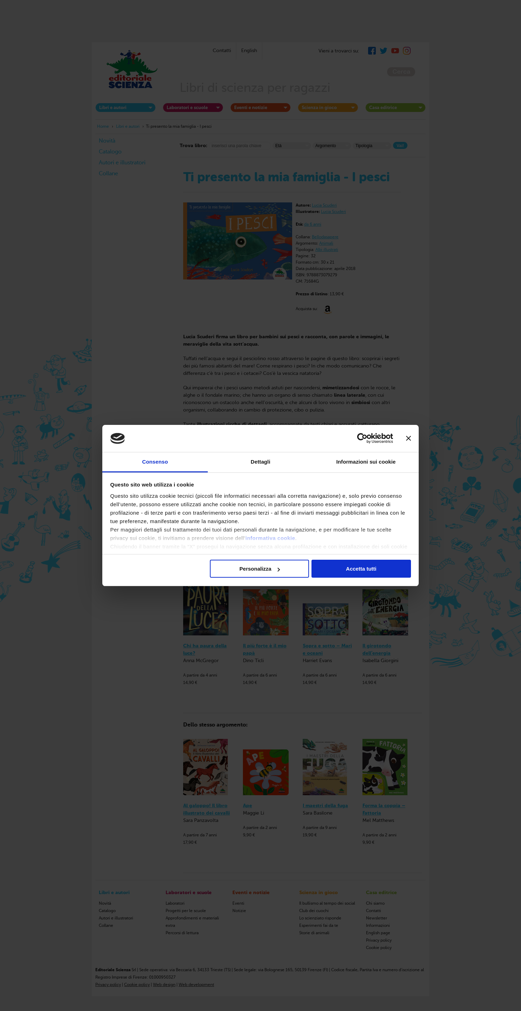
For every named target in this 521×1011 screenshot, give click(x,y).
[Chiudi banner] (408, 438)
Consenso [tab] (155, 462)
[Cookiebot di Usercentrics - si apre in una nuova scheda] (362, 438)
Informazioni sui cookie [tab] (366, 462)
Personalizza (259, 569)
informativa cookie (270, 538)
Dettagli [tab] (260, 462)
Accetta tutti (361, 569)
